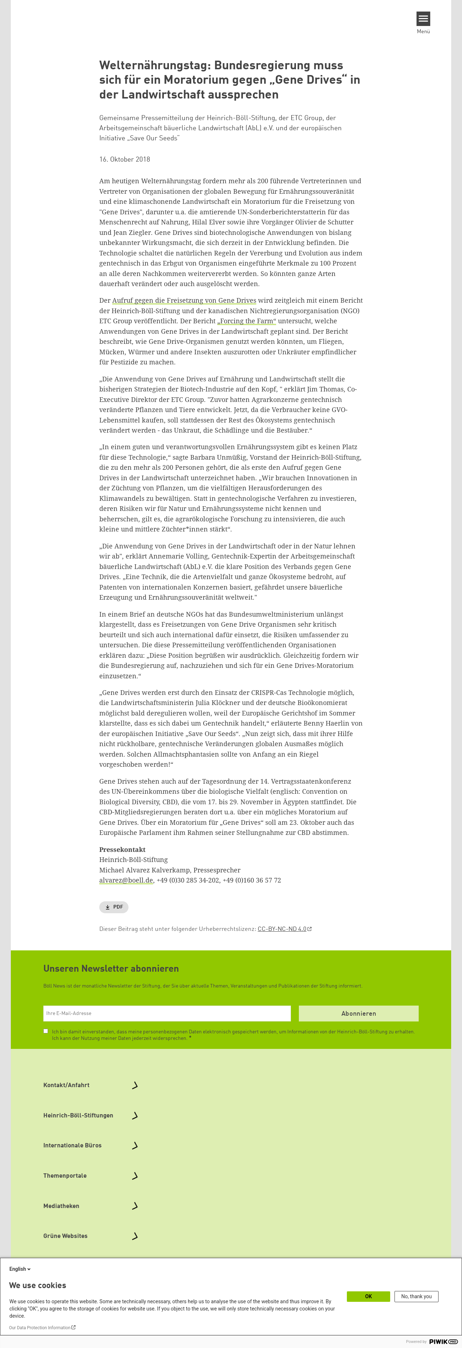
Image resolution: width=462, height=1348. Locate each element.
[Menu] (424, 19)
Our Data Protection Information (39, 1327)
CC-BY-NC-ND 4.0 (282, 929)
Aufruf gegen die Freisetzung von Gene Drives (184, 300)
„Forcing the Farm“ (246, 320)
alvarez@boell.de (126, 880)
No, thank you (416, 1296)
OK (368, 1296)
